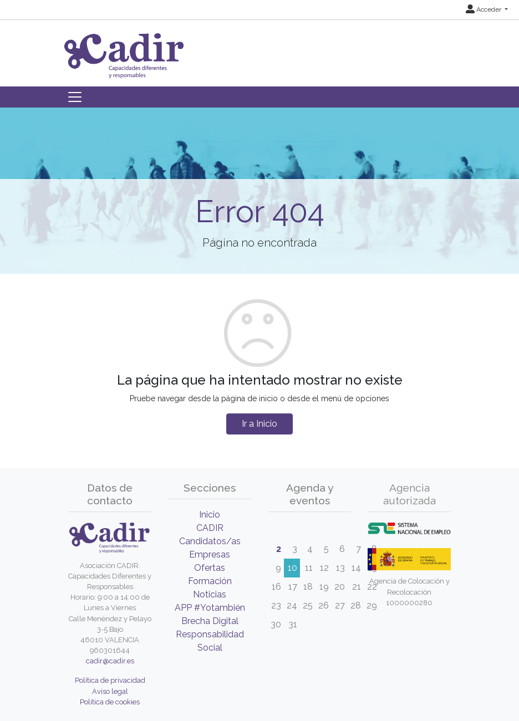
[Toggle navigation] (75, 97)
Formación (210, 581)
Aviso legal (110, 691)
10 (292, 568)
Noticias (209, 594)
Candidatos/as (210, 541)
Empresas (209, 554)
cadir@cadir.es (110, 661)
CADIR (209, 528)
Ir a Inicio (259, 423)
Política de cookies (110, 702)
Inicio (209, 514)
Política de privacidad (110, 680)
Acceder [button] (484, 9)
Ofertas (209, 568)
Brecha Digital (209, 621)
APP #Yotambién (210, 607)
